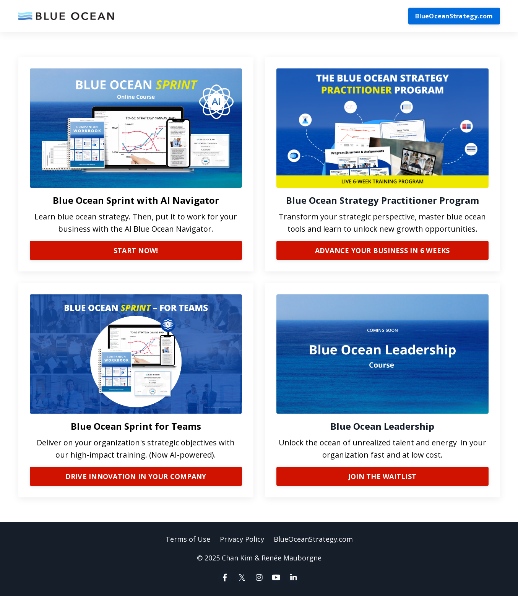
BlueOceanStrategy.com (454, 16)
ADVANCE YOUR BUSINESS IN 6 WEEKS (382, 250)
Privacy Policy (242, 539)
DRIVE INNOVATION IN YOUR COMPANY (135, 476)
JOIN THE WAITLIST (382, 476)
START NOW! (136, 250)
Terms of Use (188, 539)
